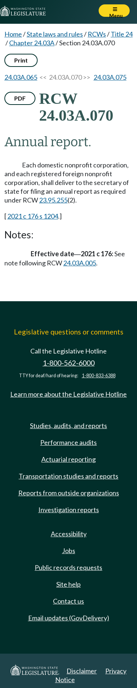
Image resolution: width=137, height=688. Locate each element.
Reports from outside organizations (68, 493)
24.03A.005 (79, 263)
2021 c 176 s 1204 (32, 216)
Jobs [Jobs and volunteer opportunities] (68, 551)
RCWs (97, 34)
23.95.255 (53, 200)
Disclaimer (81, 671)
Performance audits (68, 442)
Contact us (68, 601)
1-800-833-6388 (98, 375)
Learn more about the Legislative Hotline (68, 394)
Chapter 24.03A (31, 43)
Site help (68, 584)
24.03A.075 (110, 77)
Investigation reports (68, 510)
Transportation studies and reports (68, 476)
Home (13, 34)
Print (21, 60)
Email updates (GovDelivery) (68, 618)
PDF (20, 98)
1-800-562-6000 (69, 363)
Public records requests (68, 567)
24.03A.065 (20, 77)
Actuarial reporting (68, 459)
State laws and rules (55, 34)
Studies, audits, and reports (68, 426)
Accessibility (69, 534)
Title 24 (122, 34)
